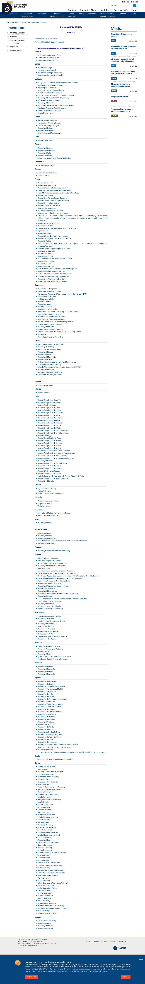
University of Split (44, 153)
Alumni (94, 10)
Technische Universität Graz (48, 60)
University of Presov (45, 654)
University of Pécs (44, 923)
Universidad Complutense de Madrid (51, 686)
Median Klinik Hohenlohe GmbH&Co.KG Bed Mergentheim (59, 332)
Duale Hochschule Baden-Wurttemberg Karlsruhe (56, 322)
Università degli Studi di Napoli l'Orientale (53, 478)
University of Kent (44, 533)
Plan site (96, 941)
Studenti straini (15, 50)
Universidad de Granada (46, 684)
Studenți (84, 10)
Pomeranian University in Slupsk (50, 601)
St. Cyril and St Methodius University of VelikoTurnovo (58, 83)
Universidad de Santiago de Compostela (52, 699)
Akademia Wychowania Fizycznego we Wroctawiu (56, 571)
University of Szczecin (46, 604)
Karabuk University (45, 837)
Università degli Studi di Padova (49, 410)
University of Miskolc (45, 926)
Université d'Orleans (45, 233)
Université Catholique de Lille (48, 203)
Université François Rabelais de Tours (52, 188)
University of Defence (46, 128)
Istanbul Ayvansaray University (49, 795)
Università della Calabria (47, 405)
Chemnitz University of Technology (50, 337)
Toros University (44, 858)
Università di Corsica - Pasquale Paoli (51, 271)
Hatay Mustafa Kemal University (50, 800)
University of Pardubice (46, 131)
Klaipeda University (45, 504)
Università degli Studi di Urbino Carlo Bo (52, 456)
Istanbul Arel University (46, 815)
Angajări (124, 10)
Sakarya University (44, 779)
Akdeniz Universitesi (45, 805)
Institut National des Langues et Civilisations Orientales (58, 193)
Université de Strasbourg (47, 208)
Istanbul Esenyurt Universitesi (49, 835)
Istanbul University (44, 797)
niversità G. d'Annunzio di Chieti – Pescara (54, 451)
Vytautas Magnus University (48, 501)
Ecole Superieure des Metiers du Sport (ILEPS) (55, 274)
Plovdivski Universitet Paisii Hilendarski (52, 108)
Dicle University (43, 855)
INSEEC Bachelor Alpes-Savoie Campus (52, 281)
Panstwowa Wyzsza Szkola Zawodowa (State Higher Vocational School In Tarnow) (68, 576)
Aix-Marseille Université (46, 251)
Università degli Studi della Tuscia (50, 413)
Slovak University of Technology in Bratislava (54, 656)
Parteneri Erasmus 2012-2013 (46, 39)
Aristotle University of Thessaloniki (50, 344)
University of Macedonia (47, 357)
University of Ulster (45, 536)
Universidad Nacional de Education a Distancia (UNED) (58, 745)
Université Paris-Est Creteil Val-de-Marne (53, 236)
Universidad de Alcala (46, 727)
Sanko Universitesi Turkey (47, 888)
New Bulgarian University (47, 88)
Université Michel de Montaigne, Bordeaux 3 (54, 201)
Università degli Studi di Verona (49, 425)
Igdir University (43, 802)
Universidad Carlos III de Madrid (49, 737)
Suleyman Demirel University (48, 777)
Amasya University (44, 891)
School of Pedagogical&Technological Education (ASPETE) (59, 367)
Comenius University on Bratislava (50, 649)
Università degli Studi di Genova (49, 448)
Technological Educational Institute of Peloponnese (57, 362)
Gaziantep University (45, 825)
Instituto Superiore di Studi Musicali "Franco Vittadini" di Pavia (61, 476)
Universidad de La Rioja (46, 709)
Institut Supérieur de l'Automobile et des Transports (57, 228)
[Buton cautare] (134, 5)
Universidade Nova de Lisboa (48, 631)
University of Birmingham (47, 538)
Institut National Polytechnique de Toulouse (54, 249)
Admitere (72, 10)
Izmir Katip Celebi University (48, 875)
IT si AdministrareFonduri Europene (107, 15)
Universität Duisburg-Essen (48, 289)
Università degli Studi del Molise (49, 428)
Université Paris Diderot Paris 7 (49, 223)
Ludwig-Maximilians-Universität (49, 314)
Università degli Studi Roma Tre (49, 400)
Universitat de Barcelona (47, 691)
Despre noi (13, 14)
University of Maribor (45, 666)
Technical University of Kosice (49, 646)
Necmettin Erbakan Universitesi (49, 789)
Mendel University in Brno (47, 120)
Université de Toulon (45, 256)
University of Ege (44, 840)
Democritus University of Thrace (50, 349)
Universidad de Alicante (46, 717)
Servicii (133, 14)
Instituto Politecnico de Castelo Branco (52, 636)
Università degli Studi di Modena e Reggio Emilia (56, 458)
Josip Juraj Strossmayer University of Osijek (54, 158)
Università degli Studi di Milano (49, 441)
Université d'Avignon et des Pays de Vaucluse (54, 238)
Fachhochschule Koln (46, 299)
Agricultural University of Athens (50, 375)
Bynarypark (42, 334)
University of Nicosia (45, 141)
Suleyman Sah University (47, 827)
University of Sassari (45, 461)
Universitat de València (46, 702)
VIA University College (46, 165)
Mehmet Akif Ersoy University (54, 787)
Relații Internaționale (87, 14)
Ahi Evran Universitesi (46, 885)
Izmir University (43, 784)
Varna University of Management (50, 93)
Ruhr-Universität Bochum (47, 296)
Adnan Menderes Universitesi (48, 843)
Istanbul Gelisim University (47, 913)
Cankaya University (45, 792)
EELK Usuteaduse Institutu (47, 173)
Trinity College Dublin (45, 385)
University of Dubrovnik (46, 150)
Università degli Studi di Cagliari (49, 473)
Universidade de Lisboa (46, 629)
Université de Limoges (46, 261)
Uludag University (44, 807)
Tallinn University (44, 175)
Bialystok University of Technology (50, 609)
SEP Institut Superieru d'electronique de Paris (55, 259)
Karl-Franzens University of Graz (49, 55)
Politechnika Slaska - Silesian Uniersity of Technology (57, 573)
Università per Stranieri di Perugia (50, 438)
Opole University (44, 568)
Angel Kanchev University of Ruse (50, 85)
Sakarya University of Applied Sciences (52, 853)
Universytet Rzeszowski (46, 589)
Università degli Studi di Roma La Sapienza (53, 433)
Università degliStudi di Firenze (49, 403)
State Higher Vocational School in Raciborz (54, 581)
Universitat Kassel (44, 304)
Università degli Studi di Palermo (50, 468)
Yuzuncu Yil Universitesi (46, 767)
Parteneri (13, 37)
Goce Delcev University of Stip (49, 516)
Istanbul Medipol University (48, 817)
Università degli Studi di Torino (49, 408)
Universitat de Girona (45, 750)
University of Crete (44, 354)
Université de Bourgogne (47, 185)
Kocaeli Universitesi (45, 830)
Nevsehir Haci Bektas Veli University (51, 870)
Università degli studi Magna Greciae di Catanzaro (56, 453)
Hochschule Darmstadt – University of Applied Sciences (58, 312)
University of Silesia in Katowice (49, 583)
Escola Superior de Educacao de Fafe (51, 621)
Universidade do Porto (46, 626)
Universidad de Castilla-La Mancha (50, 712)
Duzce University (44, 901)
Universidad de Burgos (46, 729)
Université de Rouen (45, 254)
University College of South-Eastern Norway (54, 551)
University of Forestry (45, 103)
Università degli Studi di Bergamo (50, 443)
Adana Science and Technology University (53, 883)
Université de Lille (44, 264)
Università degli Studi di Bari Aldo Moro (52, 463)
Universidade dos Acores (47, 639)
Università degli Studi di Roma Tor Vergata (53, 431)
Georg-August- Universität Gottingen (51, 319)
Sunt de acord (32, 977)
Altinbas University (44, 810)
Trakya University (44, 878)
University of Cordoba (46, 722)
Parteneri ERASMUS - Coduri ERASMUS (49, 42)
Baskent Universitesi (45, 896)
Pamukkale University (46, 774)
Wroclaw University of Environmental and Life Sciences (58, 594)
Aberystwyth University (46, 543)
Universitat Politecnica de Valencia (50, 735)
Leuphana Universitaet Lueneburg (50, 329)
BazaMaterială (71, 15)
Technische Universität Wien (48, 58)
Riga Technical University (47, 488)
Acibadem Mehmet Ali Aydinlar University (53, 908)
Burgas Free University (46, 113)
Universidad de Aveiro (46, 619)
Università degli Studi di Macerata (50, 423)
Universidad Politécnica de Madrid (50, 704)
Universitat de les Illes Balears (49, 732)
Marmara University (45, 848)
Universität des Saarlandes (47, 309)
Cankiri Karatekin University (48, 832)
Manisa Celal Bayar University (49, 863)
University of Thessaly (46, 347)
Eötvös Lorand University (47, 921)
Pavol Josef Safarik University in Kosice (52, 659)
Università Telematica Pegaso (49, 471)
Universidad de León (45, 694)
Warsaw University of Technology (50, 606)
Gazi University (43, 822)
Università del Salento (46, 481)
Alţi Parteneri (15, 43)
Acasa (88, 941)
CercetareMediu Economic (57, 15)
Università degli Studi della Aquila (50, 418)
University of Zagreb (45, 148)
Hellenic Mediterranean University (50, 372)
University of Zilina (44, 651)
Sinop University (44, 860)
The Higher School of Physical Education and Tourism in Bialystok (62, 599)
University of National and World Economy (53, 98)
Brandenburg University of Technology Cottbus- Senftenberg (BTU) (62, 294)
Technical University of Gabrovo (49, 111)
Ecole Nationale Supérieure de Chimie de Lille (54, 190)
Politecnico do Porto (45, 634)
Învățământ (41, 14)
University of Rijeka (45, 155)
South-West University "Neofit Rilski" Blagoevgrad (56, 105)
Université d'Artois (44, 241)
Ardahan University (45, 898)
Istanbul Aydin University (47, 903)
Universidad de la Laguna (47, 742)
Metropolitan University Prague (49, 123)
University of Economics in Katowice (51, 566)
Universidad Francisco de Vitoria (50, 707)
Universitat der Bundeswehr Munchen (52, 317)
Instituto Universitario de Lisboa (49, 616)
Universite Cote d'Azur (46, 266)
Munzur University (44, 893)
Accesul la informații (108, 941)
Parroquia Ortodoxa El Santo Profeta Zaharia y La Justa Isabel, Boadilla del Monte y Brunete (72, 752)
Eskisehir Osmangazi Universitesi (50, 865)
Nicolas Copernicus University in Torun (52, 563)
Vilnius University (44, 506)
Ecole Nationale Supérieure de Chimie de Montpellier (57, 269)
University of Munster (46, 327)
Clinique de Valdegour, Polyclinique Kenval (53, 276)
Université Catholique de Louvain (50, 73)
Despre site (122, 941)
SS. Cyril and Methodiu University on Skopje (54, 513)
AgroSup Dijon (43, 231)
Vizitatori (105, 10)
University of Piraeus (45, 352)
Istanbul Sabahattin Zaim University (51, 906)
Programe (13, 46)
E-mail (134, 10)
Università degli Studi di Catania (49, 446)
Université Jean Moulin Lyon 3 (49, 206)
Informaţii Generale (17, 33)
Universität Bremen (45, 307)
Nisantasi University (45, 845)
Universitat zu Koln (45, 301)
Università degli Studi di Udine (49, 415)
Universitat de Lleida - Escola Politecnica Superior (56, 747)
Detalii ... (126, 977)
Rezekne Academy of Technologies (51, 494)
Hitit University (43, 769)
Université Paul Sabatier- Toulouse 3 (51, 211)
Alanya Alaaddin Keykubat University (51, 873)
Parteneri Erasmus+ (18, 40)
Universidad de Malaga (46, 719)
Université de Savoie (45, 196)
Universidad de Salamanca (47, 681)
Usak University (43, 911)
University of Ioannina (46, 370)
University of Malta (45, 523)
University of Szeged (45, 928)
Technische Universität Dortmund (50, 291)
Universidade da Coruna (46, 724)
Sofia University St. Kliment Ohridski (51, 90)
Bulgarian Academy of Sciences (49, 100)
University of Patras (45, 359)
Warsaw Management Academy (49, 561)
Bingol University (44, 880)
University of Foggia (45, 436)
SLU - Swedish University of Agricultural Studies (55, 759)
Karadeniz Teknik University (48, 782)
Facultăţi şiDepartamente (27, 15)
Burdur (40, 787)
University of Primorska (46, 669)
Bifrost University (44, 393)
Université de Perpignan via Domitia (51, 279)
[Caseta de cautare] (120, 5)
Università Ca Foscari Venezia (49, 420)
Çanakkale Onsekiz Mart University (51, 772)
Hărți (114, 10)
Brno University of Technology (49, 133)
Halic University (43, 812)
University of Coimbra (46, 624)
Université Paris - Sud (45, 183)
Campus (122, 14)
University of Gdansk (45, 596)
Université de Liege (45, 68)
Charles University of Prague (48, 126)
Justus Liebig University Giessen (50, 324)
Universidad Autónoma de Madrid (50, 689)
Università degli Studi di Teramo (49, 466)
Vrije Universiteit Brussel (47, 70)
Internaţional (16, 22)
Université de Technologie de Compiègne (53, 213)
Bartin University (44, 868)
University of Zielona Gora (47, 591)
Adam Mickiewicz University (48, 558)
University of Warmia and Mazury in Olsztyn (54, 586)
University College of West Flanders (51, 75)
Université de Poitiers (45, 226)
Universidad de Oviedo (46, 697)
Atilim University (44, 820)
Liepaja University (44, 491)
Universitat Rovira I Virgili (47, 714)
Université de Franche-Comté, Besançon (52, 198)
